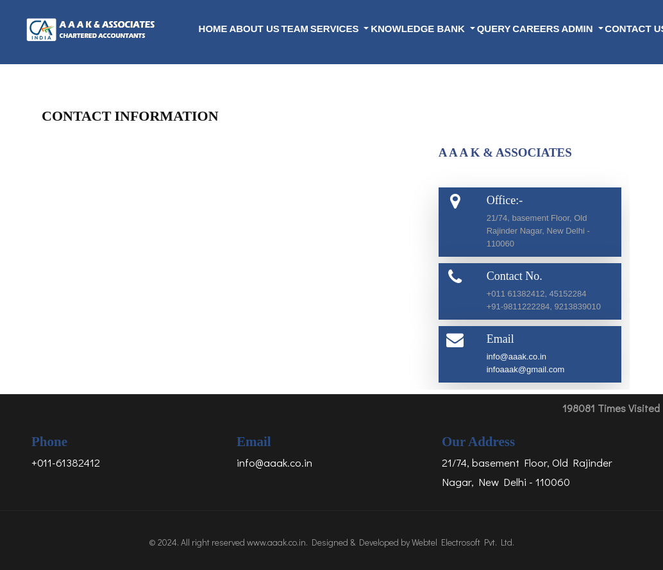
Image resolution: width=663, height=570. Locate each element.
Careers (535, 28)
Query (494, 28)
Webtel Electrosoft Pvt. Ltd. (463, 542)
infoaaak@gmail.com (526, 369)
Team (295, 28)
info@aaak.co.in (516, 356)
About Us (254, 28)
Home (213, 28)
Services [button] (336, 28)
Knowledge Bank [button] (419, 28)
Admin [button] (578, 28)
